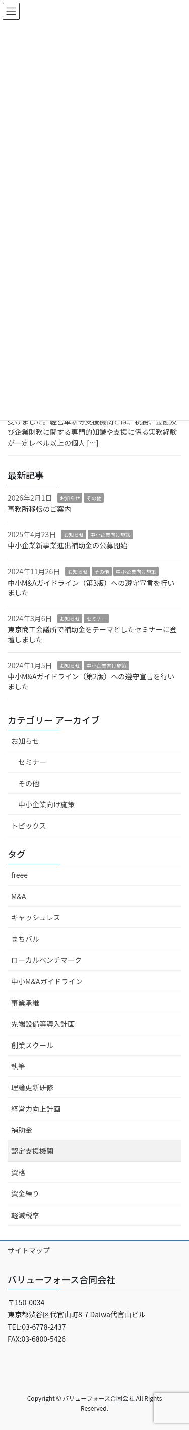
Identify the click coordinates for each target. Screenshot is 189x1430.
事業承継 (25, 1003)
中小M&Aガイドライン (46, 981)
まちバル (25, 938)
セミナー (96, 618)
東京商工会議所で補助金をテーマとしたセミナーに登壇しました (92, 634)
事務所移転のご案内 (39, 509)
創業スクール (32, 1045)
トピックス (28, 825)
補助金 (21, 1130)
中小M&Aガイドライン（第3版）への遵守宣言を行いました (91, 588)
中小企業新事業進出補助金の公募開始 (68, 545)
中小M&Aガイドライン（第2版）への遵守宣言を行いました (91, 681)
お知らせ (70, 498)
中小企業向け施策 (110, 534)
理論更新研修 (32, 1087)
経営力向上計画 (35, 1109)
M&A (18, 896)
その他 (93, 498)
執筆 (18, 1066)
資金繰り (25, 1193)
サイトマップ (29, 1250)
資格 (18, 1172)
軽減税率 (25, 1215)
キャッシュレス (35, 917)
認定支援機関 (32, 1151)
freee (19, 875)
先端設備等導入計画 (43, 1024)
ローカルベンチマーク (46, 960)
